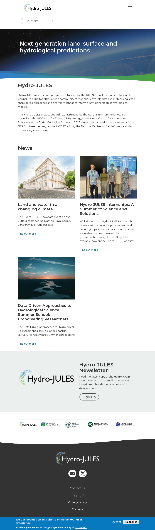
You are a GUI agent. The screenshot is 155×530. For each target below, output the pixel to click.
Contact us (77, 488)
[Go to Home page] (40, 8)
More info (81, 527)
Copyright (77, 495)
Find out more (27, 233)
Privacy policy (77, 502)
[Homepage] (77, 458)
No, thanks (131, 522)
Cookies (77, 509)
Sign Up (89, 397)
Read (83, 376)
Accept (116, 521)
